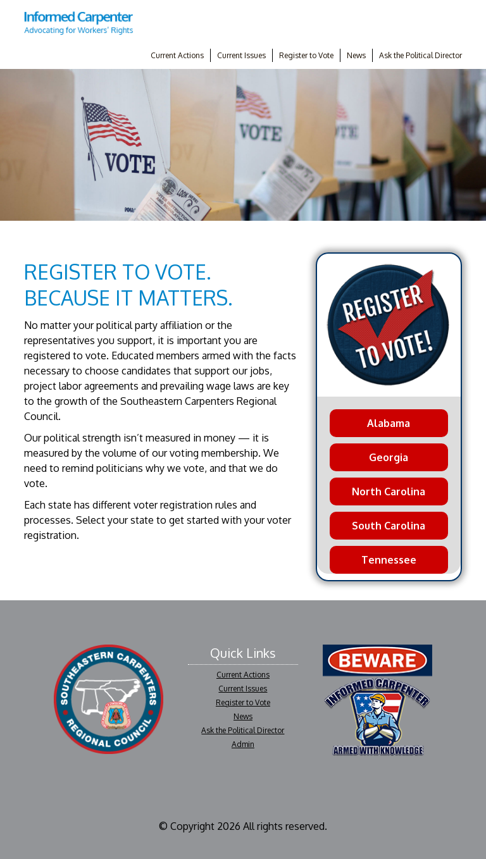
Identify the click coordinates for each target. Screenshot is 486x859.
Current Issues (241, 55)
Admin (243, 744)
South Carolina (388, 525)
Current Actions (177, 55)
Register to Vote (306, 55)
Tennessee (388, 559)
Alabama (388, 423)
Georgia (388, 457)
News (356, 55)
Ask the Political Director (420, 55)
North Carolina (388, 491)
